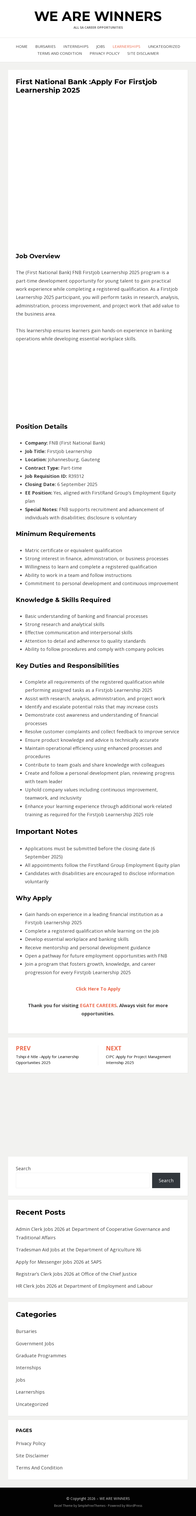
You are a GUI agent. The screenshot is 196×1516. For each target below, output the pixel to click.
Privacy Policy (105, 53)
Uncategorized (164, 46)
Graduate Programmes (41, 1355)
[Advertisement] (98, 134)
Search (23, 1168)
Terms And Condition (59, 53)
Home (22, 46)
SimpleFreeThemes (91, 1505)
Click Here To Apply (98, 989)
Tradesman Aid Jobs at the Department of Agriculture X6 (78, 1249)
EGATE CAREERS (98, 1005)
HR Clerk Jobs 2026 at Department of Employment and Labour (84, 1286)
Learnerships (126, 46)
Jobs (100, 46)
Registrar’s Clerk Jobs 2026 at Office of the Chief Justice (76, 1274)
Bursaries (45, 46)
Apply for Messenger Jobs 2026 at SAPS (59, 1262)
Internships (76, 46)
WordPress (134, 1505)
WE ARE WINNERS (98, 16)
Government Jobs (35, 1343)
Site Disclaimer (143, 53)
